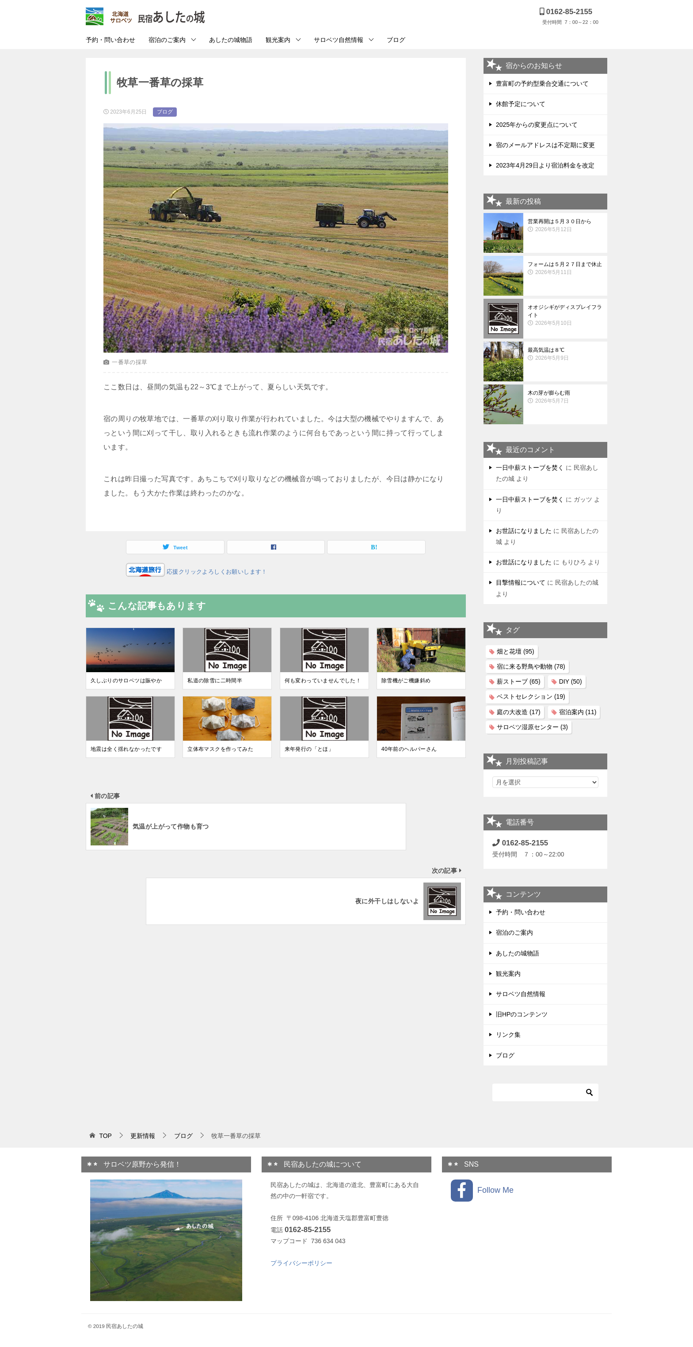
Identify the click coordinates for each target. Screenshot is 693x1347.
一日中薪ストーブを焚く (530, 467)
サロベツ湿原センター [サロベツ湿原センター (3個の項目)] (532, 727)
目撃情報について (520, 582)
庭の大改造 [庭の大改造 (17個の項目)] (519, 711)
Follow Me (482, 1191)
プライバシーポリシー (301, 1263)
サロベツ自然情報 (338, 39)
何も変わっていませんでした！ (323, 680)
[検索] (545, 1092)
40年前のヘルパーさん (409, 749)
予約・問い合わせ (110, 39)
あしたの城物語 (230, 39)
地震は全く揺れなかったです (126, 749)
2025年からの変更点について (537, 124)
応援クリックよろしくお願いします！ (216, 571)
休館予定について (520, 103)
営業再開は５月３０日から (565, 225)
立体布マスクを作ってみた (220, 749)
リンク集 (508, 1034)
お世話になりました (524, 530)
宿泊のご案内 (167, 39)
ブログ (396, 39)
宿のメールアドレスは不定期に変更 (545, 144)
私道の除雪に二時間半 (214, 680)
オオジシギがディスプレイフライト (565, 315)
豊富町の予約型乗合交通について (542, 83)
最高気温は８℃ (565, 354)
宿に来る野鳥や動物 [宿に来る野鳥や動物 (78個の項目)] (531, 666)
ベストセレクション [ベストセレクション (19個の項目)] (531, 696)
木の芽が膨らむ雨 (565, 397)
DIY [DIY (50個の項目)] (570, 681)
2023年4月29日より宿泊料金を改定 (545, 165)
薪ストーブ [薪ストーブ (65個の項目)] (519, 681)
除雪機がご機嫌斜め (406, 680)
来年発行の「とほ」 (309, 749)
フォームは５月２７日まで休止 (565, 268)
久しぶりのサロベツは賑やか (126, 680)
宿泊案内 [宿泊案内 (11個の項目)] (578, 711)
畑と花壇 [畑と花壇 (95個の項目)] (515, 651)
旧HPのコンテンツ (522, 1014)
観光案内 (278, 39)
